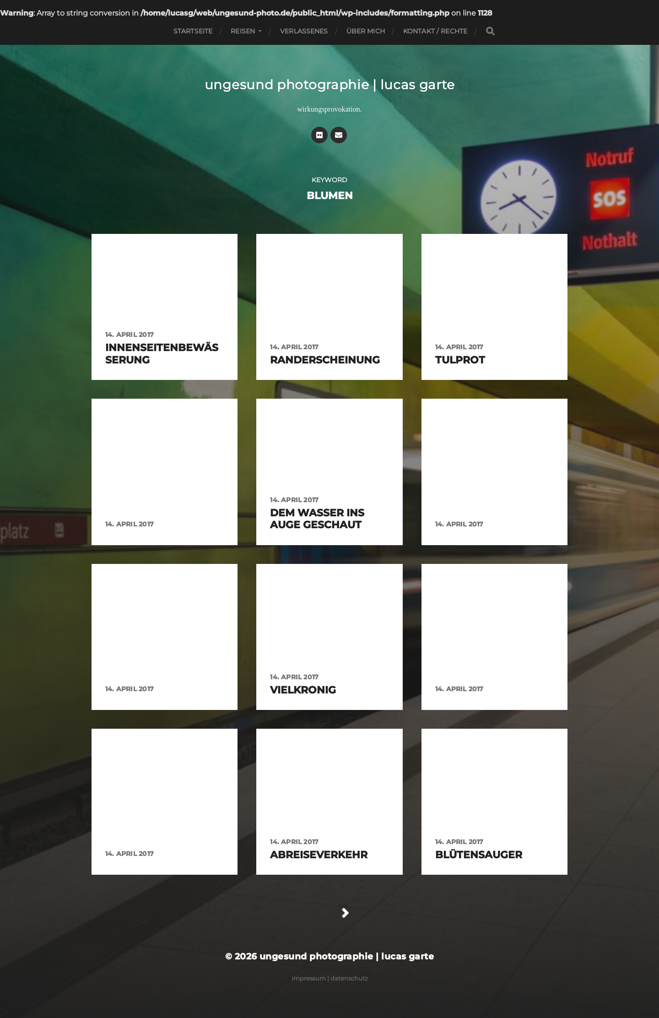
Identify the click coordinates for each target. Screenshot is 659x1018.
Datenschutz (349, 978)
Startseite (192, 31)
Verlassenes (304, 31)
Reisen (243, 31)
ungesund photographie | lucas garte (330, 84)
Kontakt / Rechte (435, 31)
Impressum (309, 978)
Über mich (365, 31)
